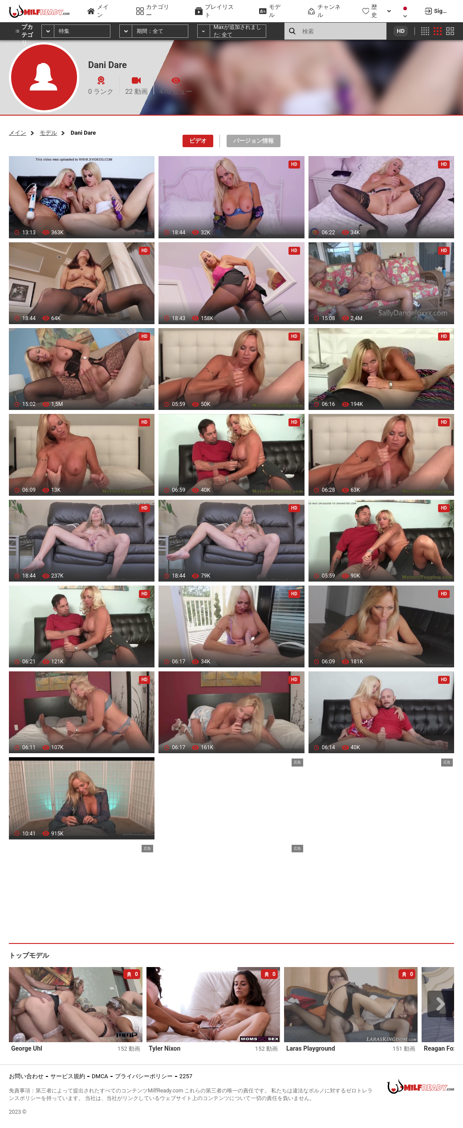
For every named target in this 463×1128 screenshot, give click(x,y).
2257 (185, 1076)
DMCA (100, 1076)
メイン (17, 132)
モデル (48, 132)
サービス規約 (67, 1076)
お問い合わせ (26, 1076)
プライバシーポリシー (144, 1076)
